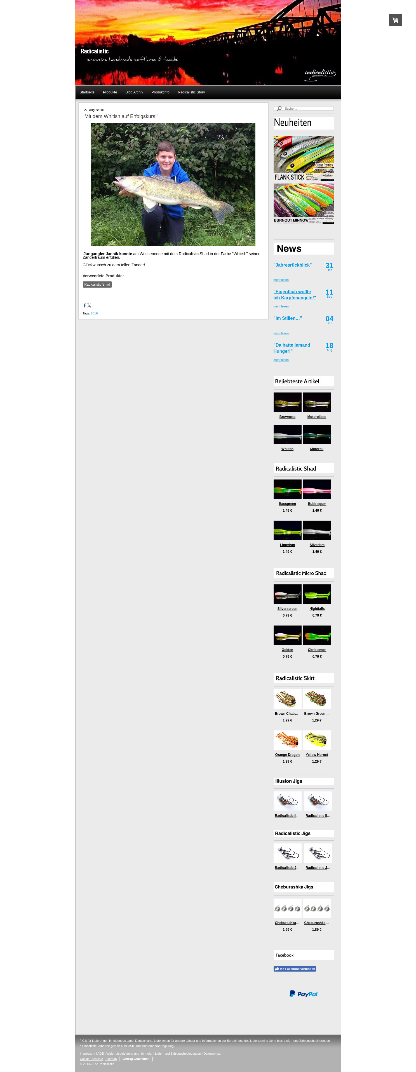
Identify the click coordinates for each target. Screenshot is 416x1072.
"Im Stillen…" (288, 318)
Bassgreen (287, 504)
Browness (287, 417)
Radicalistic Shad (97, 284)
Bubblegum (317, 504)
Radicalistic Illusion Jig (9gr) (328, 816)
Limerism (287, 545)
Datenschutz (211, 1053)
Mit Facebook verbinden (295, 969)
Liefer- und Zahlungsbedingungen (307, 1040)
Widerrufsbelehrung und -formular (129, 1053)
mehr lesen (281, 279)
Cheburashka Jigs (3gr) (293, 923)
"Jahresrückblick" (293, 265)
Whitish (287, 449)
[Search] (304, 109)
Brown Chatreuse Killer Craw (298, 714)
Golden (287, 650)
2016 (94, 313)
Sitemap (111, 1059)
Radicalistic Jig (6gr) (291, 868)
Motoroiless (316, 417)
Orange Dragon (287, 755)
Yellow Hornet (317, 755)
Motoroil (316, 449)
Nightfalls (317, 609)
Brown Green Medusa (321, 714)
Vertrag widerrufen (135, 1059)
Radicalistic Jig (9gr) (322, 868)
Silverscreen (287, 609)
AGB (100, 1053)
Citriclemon (317, 650)
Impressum (87, 1053)
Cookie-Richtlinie (91, 1059)
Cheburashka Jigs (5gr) (323, 923)
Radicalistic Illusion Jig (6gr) (298, 816)
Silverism (317, 545)
